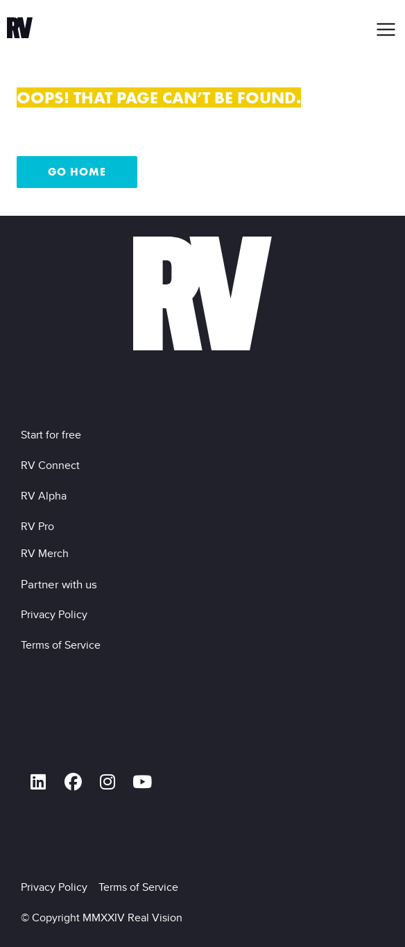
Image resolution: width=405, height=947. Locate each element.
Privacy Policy (57, 614)
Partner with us (59, 584)
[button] (386, 29)
